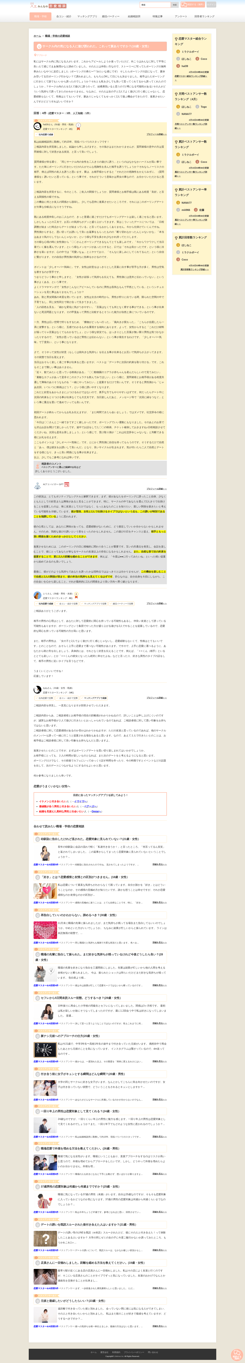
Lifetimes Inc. (119, 1356)
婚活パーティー (111, 16)
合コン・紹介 (63, 16)
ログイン (211, 4)
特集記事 (158, 16)
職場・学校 (40, 16)
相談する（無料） (193, 4)
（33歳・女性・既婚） (58, 688)
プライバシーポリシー (134, 1352)
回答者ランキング (205, 16)
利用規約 (116, 1352)
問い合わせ (153, 1352)
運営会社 (104, 1352)
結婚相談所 (134, 16)
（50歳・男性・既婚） (59, 124)
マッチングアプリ (87, 16)
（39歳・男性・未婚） (58, 593)
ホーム (94, 1352)
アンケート (181, 16)
